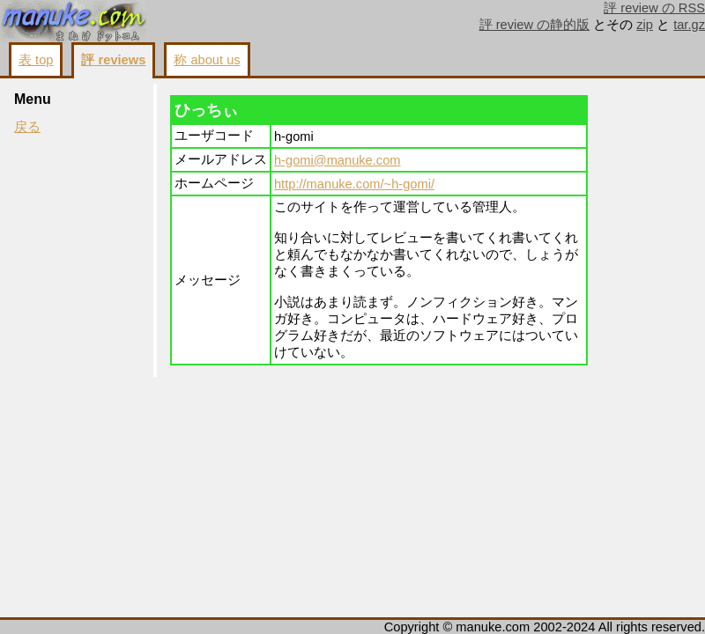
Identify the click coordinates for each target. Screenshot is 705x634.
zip (644, 25)
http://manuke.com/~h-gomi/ (354, 184)
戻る (27, 127)
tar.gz (689, 25)
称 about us (207, 60)
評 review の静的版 (534, 25)
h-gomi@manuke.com (337, 160)
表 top (36, 60)
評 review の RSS (654, 8)
